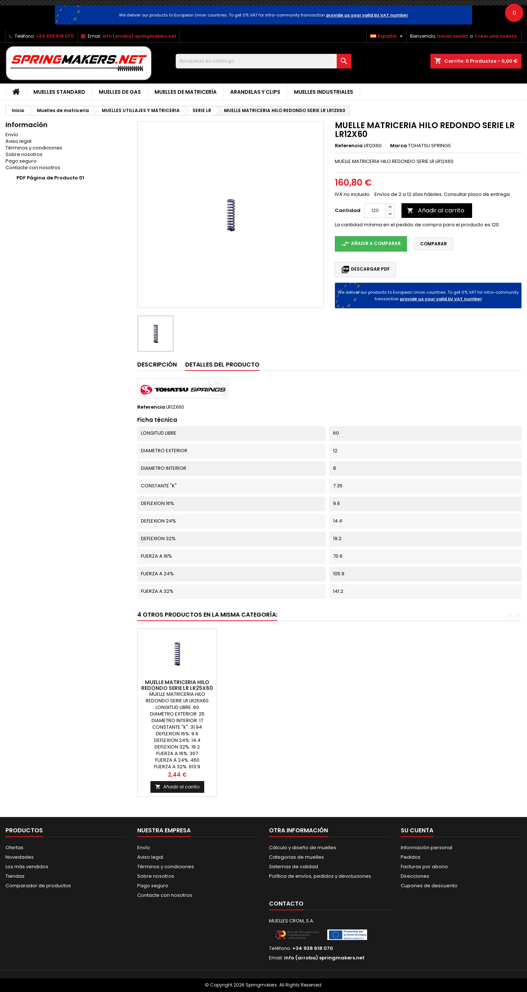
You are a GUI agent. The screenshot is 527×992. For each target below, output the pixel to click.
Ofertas (14, 847)
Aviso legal (18, 141)
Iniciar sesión (452, 36)
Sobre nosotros (23, 154)
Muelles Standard (59, 92)
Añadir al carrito (435, 210)
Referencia (349, 145)
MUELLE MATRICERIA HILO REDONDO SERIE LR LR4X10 (336, 685)
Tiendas (15, 876)
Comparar (433, 244)
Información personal (426, 847)
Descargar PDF (365, 269)
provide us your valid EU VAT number (367, 15)
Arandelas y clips (255, 92)
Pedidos (411, 857)
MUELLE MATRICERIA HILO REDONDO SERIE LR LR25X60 (415, 685)
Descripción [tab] (157, 364)
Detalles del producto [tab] (222, 364)
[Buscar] (263, 61)
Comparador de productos (38, 885)
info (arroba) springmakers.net (139, 36)
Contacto (286, 903)
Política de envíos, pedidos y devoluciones (320, 876)
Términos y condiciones (33, 147)
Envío (11, 134)
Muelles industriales (323, 92)
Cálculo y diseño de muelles (302, 847)
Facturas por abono (424, 866)
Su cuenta (417, 830)
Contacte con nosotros (32, 167)
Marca (398, 145)
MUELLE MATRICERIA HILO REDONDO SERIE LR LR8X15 (177, 685)
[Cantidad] (375, 210)
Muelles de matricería (185, 92)
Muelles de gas (120, 92)
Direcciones (415, 876)
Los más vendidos (26, 866)
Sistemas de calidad (293, 866)
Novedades (19, 857)
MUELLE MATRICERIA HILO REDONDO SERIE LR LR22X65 (256, 685)
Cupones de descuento (429, 885)
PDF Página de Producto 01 (50, 177)
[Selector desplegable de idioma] (387, 36)
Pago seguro (21, 160)
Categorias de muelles (296, 857)
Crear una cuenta (496, 36)
